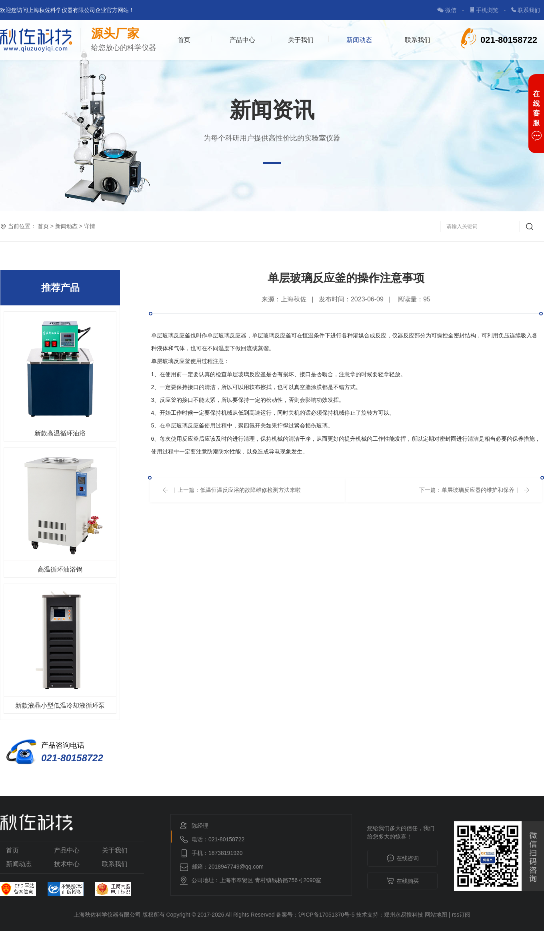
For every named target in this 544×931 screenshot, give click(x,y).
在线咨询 (402, 859)
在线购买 (402, 881)
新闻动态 (359, 39)
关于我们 (301, 39)
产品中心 (242, 39)
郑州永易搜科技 (403, 914)
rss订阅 (461, 914)
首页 (184, 39)
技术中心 (67, 864)
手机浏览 (488, 10)
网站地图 (436, 914)
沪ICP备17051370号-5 (326, 914)
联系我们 (529, 10)
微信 (451, 10)
